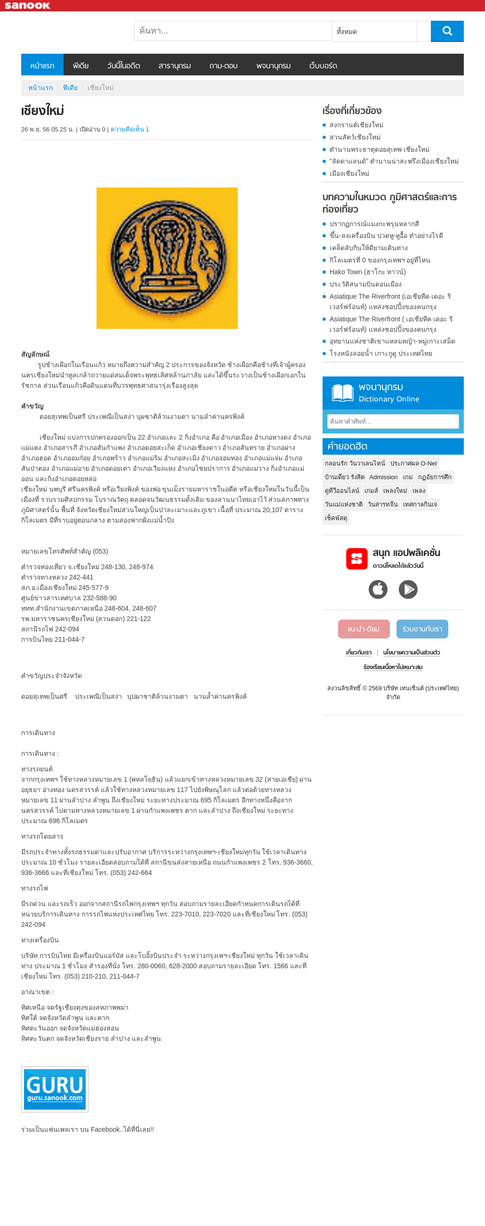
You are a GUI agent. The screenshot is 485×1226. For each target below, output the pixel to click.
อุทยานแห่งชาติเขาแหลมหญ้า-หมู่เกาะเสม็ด (392, 341)
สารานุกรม (175, 66)
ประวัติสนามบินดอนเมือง (366, 284)
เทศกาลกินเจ (420, 504)
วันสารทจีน (383, 504)
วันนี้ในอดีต (123, 66)
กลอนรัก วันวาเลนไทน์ (355, 463)
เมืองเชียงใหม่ (349, 173)
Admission (384, 477)
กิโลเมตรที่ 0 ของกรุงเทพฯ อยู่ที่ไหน (380, 260)
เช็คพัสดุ (336, 518)
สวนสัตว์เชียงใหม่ (355, 137)
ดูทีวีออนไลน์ (342, 490)
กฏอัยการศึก (435, 477)
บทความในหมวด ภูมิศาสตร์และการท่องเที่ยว (390, 204)
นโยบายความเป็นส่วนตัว (411, 653)
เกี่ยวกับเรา (359, 653)
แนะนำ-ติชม (364, 629)
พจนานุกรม (274, 66)
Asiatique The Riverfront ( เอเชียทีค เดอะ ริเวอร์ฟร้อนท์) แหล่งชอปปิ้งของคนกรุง (391, 324)
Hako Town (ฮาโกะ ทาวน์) (368, 272)
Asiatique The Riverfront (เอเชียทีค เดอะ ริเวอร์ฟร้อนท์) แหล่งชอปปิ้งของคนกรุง (390, 302)
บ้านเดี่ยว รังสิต (344, 477)
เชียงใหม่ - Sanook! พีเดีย (70, 32)
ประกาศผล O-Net (413, 463)
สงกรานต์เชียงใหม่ (356, 125)
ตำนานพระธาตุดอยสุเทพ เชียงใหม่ (379, 149)
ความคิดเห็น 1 (130, 129)
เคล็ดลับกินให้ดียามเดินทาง (369, 248)
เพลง (418, 490)
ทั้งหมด (347, 31)
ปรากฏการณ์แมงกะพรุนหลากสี (374, 224)
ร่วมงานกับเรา (422, 629)
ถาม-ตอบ (224, 66)
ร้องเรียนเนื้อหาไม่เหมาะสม (393, 667)
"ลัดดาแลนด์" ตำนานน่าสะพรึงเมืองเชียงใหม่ (394, 161)
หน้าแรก (42, 66)
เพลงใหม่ (395, 490)
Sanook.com (28, 6)
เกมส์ (371, 490)
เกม (408, 477)
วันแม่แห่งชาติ (344, 504)
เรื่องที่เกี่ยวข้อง (352, 112)
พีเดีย (81, 66)
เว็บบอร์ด (323, 66)
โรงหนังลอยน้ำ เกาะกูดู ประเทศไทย (381, 353)
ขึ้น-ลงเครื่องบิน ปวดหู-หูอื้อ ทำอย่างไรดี (386, 235)
